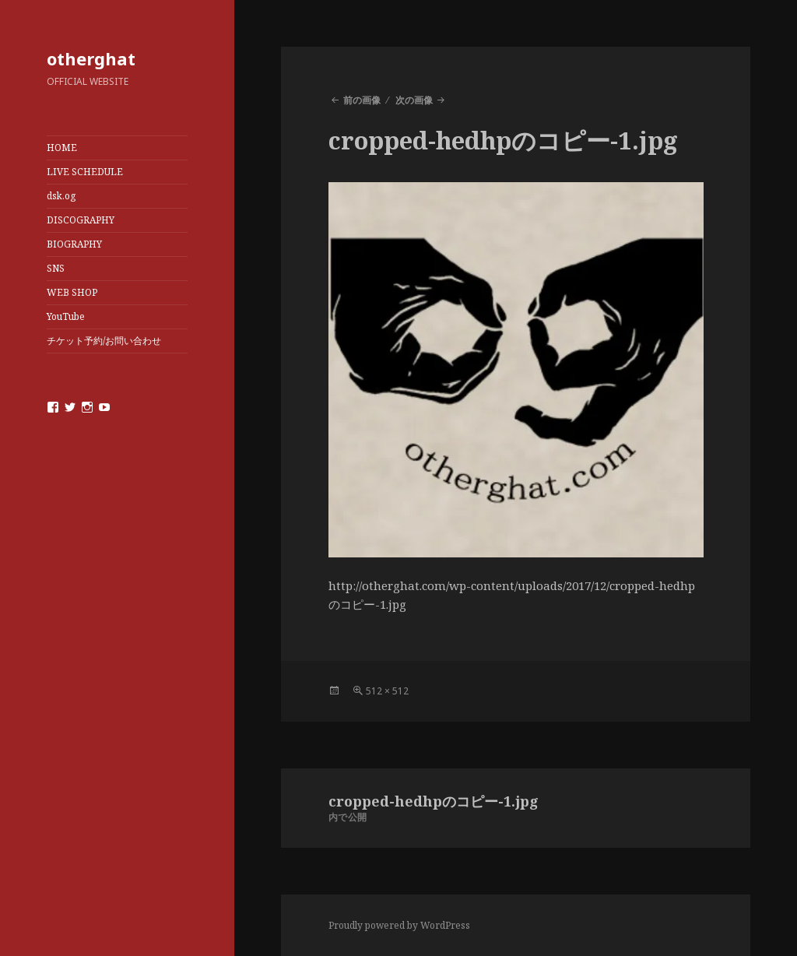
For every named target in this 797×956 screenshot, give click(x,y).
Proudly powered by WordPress (399, 925)
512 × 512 (387, 691)
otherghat (91, 58)
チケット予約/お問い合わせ (104, 340)
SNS (56, 268)
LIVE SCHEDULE (85, 171)
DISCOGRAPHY (80, 220)
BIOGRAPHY (74, 244)
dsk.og (61, 195)
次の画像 (414, 100)
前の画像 (362, 100)
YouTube (66, 316)
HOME (62, 147)
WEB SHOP (72, 292)
